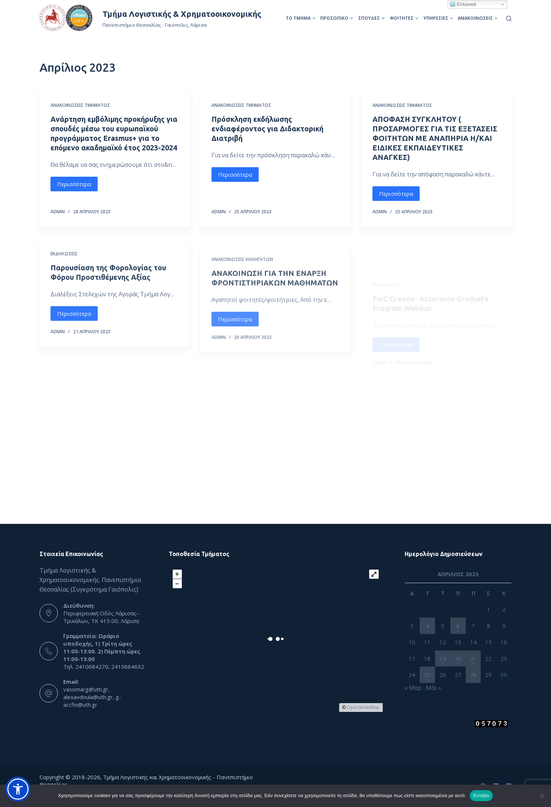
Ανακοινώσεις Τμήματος (80, 105)
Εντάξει (481, 795)
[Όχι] (542, 795)
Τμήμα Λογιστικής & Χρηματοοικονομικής (181, 13)
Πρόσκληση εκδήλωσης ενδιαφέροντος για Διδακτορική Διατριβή (267, 128)
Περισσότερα (74, 184)
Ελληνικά (463, 4)
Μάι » (433, 688)
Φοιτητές (404, 18)
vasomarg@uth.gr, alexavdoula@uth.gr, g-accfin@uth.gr (92, 697)
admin (57, 212)
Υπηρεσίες (438, 18)
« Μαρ (413, 688)
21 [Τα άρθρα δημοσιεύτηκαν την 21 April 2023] (473, 658)
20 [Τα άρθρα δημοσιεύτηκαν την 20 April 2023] (458, 658)
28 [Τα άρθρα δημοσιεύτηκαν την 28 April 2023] (473, 674)
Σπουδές (371, 18)
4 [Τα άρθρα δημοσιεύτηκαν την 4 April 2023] (427, 625)
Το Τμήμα (300, 18)
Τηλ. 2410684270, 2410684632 (103, 666)
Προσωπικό (336, 18)
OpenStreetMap (363, 707)
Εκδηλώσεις (64, 268)
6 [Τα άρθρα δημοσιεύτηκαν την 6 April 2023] (458, 625)
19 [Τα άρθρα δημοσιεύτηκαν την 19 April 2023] (442, 658)
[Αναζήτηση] (508, 18)
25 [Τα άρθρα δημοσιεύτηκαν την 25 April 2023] (427, 674)
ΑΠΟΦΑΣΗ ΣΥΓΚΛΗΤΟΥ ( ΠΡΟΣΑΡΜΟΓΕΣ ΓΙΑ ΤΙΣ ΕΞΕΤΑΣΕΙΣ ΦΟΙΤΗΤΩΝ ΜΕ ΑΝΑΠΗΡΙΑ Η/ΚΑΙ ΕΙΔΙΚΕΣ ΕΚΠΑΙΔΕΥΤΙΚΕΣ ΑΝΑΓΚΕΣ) (434, 139)
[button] (18, 789)
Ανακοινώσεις (478, 18)
